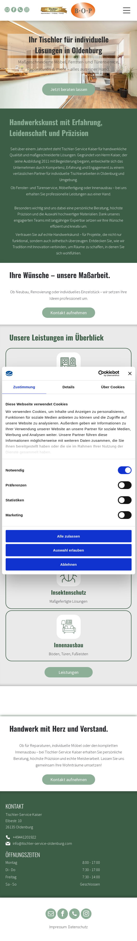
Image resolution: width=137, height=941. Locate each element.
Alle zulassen (68, 536)
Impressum (58, 926)
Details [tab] (69, 387)
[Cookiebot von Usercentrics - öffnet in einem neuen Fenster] (98, 373)
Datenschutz (78, 926)
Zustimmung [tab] (24, 387)
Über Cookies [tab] (113, 387)
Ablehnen (68, 564)
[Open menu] (126, 10)
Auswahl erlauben (68, 550)
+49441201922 (24, 837)
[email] (7, 10)
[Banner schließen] (129, 373)
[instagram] (26, 10)
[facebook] (13, 10)
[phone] (20, 10)
